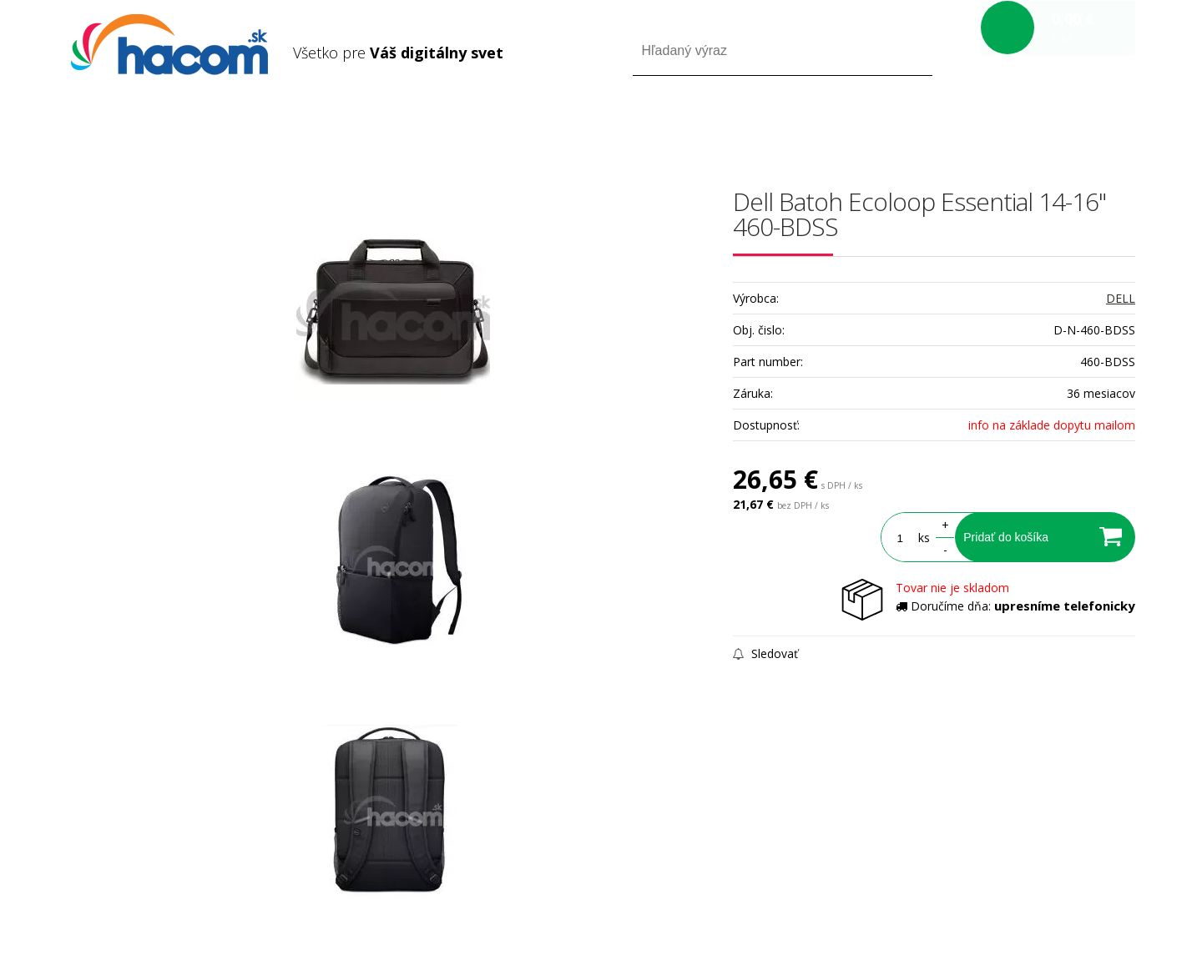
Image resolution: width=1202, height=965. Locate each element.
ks (921, 537)
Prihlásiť (996, 124)
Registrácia (1063, 124)
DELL (1120, 298)
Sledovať (765, 653)
